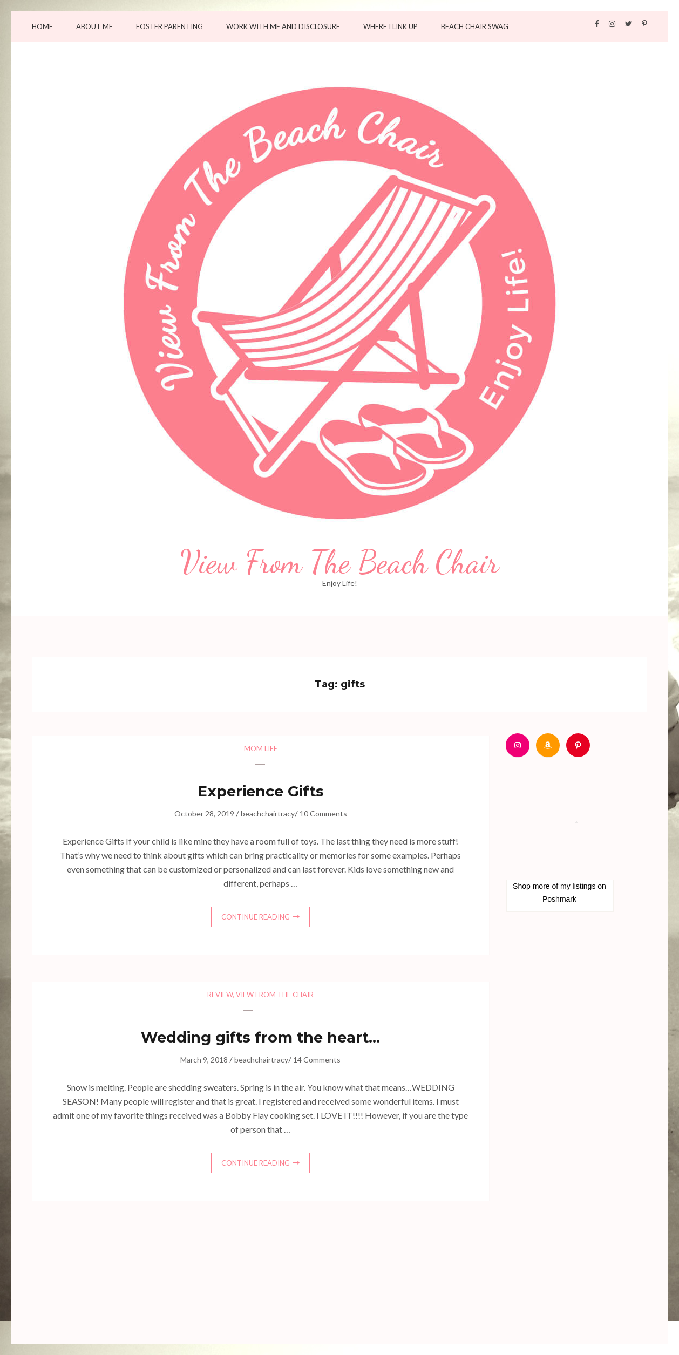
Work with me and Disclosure (283, 27)
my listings (577, 886)
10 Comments (323, 813)
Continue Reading (255, 917)
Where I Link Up (390, 27)
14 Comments (317, 1059)
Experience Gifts (261, 791)
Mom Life (260, 748)
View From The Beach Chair (339, 562)
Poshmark (559, 899)
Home (42, 27)
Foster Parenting (169, 27)
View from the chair (275, 994)
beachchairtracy (268, 813)
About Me (94, 27)
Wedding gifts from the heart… (260, 1037)
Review (220, 994)
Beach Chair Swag (474, 27)
